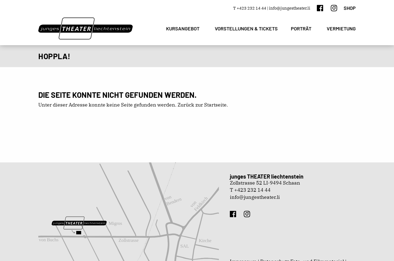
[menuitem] (183, 28)
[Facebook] (320, 8)
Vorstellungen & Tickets (246, 28)
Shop (350, 8)
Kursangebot (182, 28)
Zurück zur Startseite (202, 105)
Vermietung (341, 28)
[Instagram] (334, 8)
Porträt (301, 28)
